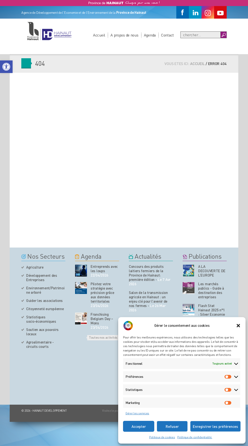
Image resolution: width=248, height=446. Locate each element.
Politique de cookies (162, 437)
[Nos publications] (188, 271)
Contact (167, 34)
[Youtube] (220, 12)
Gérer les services (137, 413)
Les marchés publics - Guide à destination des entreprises (211, 290)
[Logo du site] (49, 31)
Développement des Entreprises (41, 277)
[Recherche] (200, 35)
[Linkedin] (195, 12)
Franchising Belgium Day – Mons (102, 318)
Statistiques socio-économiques (41, 319)
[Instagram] (208, 12)
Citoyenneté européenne (45, 308)
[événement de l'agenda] (81, 271)
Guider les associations (44, 300)
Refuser (172, 426)
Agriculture (35, 267)
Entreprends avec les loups (104, 268)
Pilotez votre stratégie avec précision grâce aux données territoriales (102, 292)
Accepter (139, 426)
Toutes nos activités (103, 337)
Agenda (150, 34)
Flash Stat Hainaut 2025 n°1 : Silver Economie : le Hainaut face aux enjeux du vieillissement (211, 316)
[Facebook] (182, 12)
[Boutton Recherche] (223, 35)
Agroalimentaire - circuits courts (40, 344)
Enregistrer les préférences (215, 426)
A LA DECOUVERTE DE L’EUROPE (211, 271)
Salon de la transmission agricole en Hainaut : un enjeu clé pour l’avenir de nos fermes (148, 299)
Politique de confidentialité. (194, 437)
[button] (6, 66)
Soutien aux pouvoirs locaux (42, 331)
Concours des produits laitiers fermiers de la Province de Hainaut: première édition (146, 273)
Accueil (99, 34)
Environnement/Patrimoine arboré (45, 290)
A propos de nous (124, 34)
